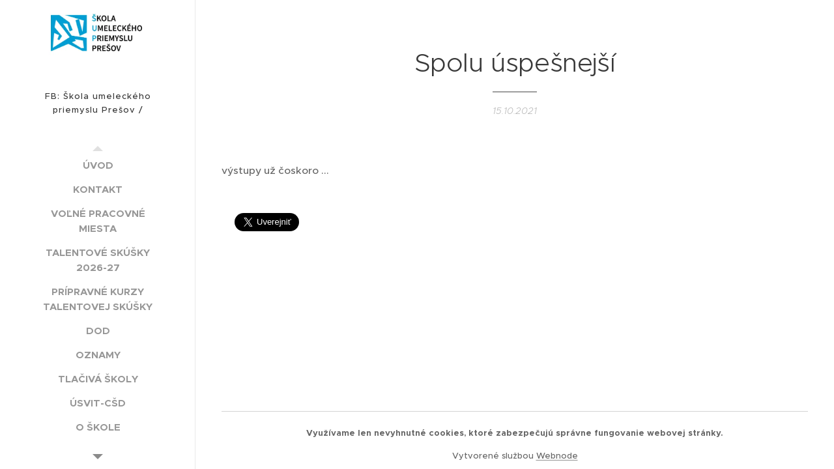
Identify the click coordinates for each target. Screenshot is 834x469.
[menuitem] (98, 165)
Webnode (557, 455)
